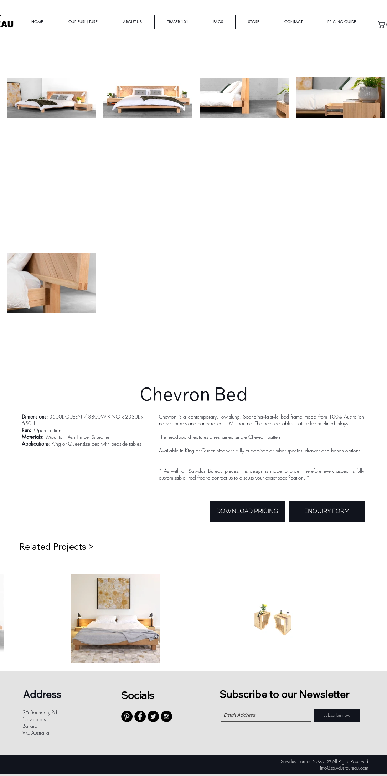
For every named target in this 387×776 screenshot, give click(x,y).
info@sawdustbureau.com (344, 768)
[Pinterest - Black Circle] (127, 716)
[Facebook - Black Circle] (140, 716)
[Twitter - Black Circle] (153, 716)
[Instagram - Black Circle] (166, 716)
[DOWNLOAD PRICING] (247, 511)
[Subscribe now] (337, 715)
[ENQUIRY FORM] (327, 511)
